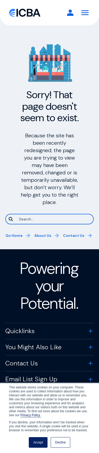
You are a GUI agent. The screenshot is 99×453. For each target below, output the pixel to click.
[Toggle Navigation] (85, 12)
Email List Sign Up (31, 379)
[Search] (49, 219)
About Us (42, 235)
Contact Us (73, 235)
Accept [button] (38, 442)
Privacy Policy (30, 415)
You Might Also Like (33, 347)
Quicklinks (20, 331)
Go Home (14, 235)
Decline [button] (60, 442)
